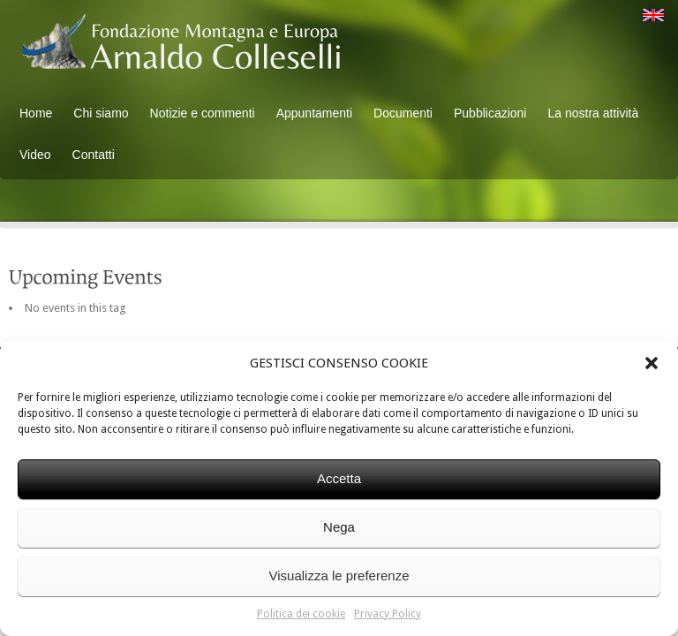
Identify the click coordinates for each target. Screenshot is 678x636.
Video (35, 155)
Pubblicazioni (490, 113)
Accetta (339, 478)
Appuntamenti (314, 113)
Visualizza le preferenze (339, 575)
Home (35, 113)
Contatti (93, 155)
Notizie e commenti (202, 113)
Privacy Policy (387, 614)
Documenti (403, 113)
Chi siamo (100, 113)
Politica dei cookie (301, 614)
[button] (651, 363)
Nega (339, 526)
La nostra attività (592, 113)
